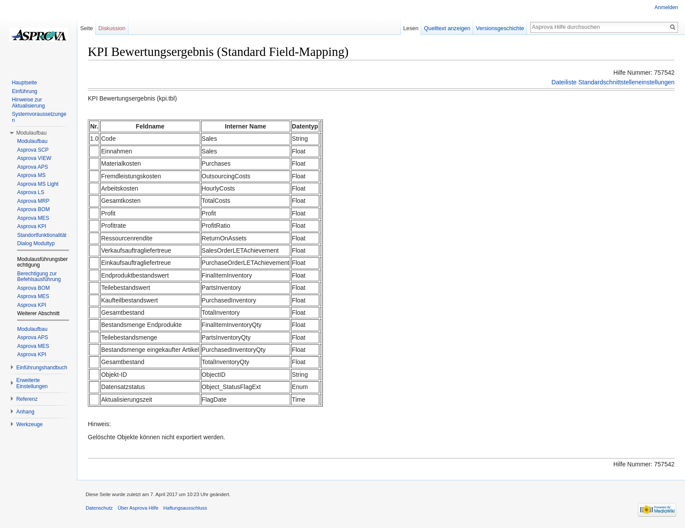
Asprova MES (33, 218)
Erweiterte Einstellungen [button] (32, 383)
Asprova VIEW (34, 158)
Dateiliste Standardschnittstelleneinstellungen (613, 82)
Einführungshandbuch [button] (41, 368)
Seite (86, 28)
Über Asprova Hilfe (138, 508)
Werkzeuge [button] (29, 424)
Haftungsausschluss (185, 508)
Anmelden (666, 7)
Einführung (24, 91)
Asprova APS (32, 167)
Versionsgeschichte (500, 28)
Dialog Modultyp (36, 243)
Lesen (411, 28)
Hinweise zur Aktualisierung (28, 103)
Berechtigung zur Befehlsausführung (39, 277)
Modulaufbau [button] (31, 133)
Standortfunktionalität (41, 235)
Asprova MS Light (38, 184)
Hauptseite (24, 83)
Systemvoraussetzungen (39, 117)
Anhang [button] (25, 412)
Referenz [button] (27, 399)
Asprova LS (30, 192)
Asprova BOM (33, 209)
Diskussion (111, 28)
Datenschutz (99, 508)
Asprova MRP (33, 201)
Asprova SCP (32, 150)
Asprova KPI (31, 226)
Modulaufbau (32, 141)
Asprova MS (31, 175)
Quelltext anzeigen (447, 28)
